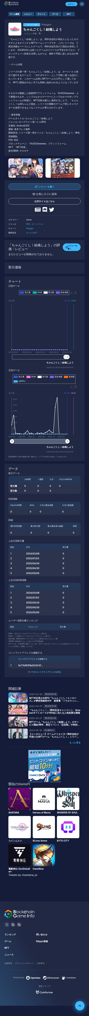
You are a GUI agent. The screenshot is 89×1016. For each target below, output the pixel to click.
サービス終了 (32, 233)
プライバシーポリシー (24, 963)
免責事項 (8, 963)
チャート (41, 14)
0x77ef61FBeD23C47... (30, 665)
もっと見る (75, 742)
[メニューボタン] (81, 4)
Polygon (30, 228)
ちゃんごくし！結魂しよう (42, 29)
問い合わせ (41, 934)
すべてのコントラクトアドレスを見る (44, 672)
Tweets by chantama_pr (22, 875)
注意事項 (40, 963)
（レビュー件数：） (32, 33)
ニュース (9, 954)
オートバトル (37, 224)
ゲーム (8, 941)
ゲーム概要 (14, 14)
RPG (28, 224)
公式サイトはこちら (44, 201)
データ (55, 14)
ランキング (10, 934)
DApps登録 (42, 941)
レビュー (28, 14)
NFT (69, 14)
